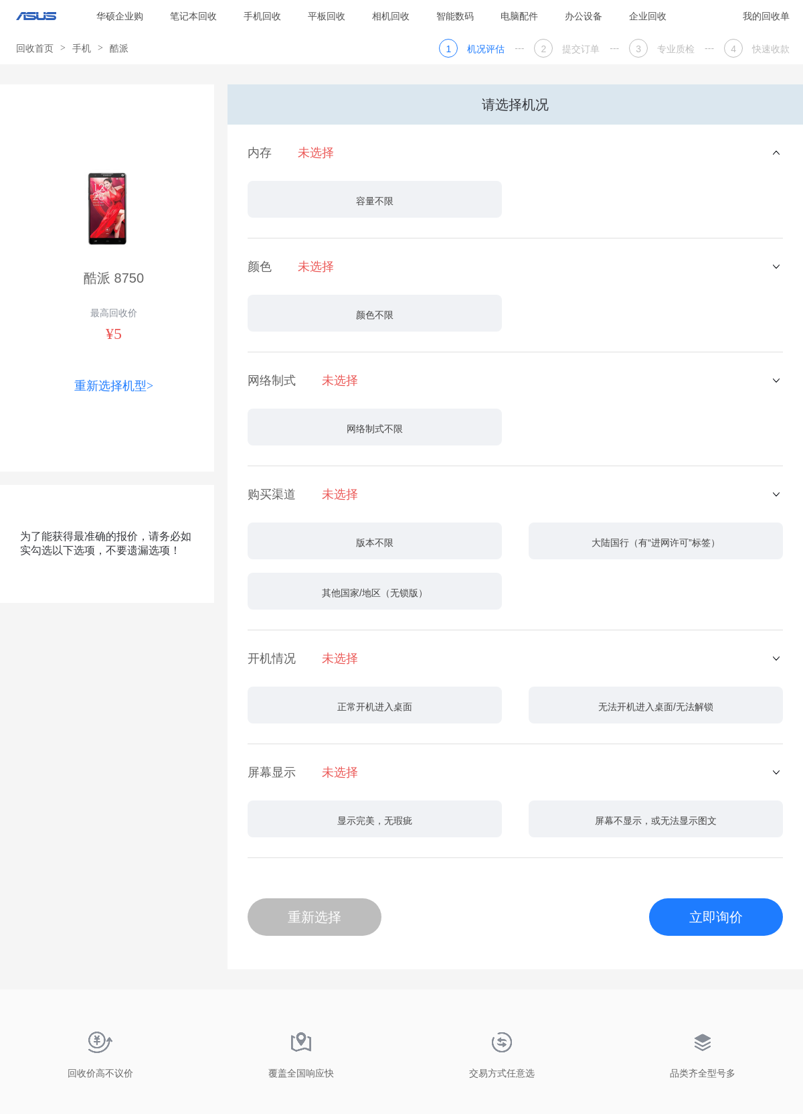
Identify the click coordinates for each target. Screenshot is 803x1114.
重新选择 (314, 917)
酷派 (119, 48)
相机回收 (391, 16)
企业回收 (647, 16)
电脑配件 (519, 16)
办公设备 (583, 16)
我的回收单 (766, 16)
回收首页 (35, 48)
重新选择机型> (113, 386)
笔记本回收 (193, 16)
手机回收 (262, 16)
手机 (81, 48)
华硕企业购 (119, 16)
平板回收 (326, 16)
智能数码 (455, 16)
